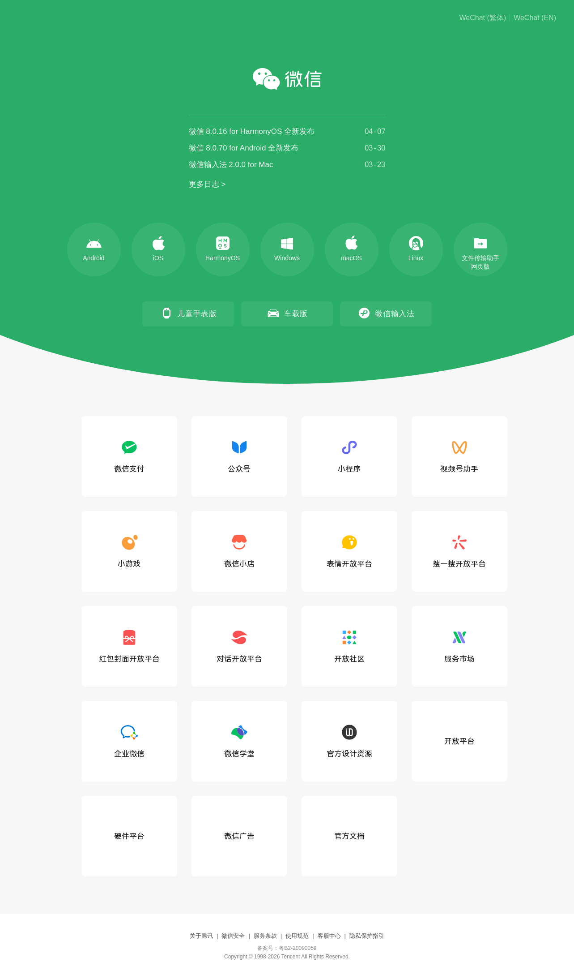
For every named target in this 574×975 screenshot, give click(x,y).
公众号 (239, 455)
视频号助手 (459, 455)
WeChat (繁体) (482, 17)
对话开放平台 (239, 645)
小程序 (349, 455)
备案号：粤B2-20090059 (286, 948)
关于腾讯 (201, 935)
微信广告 (239, 836)
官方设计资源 (349, 740)
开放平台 (459, 741)
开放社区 (349, 645)
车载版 (287, 313)
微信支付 (129, 455)
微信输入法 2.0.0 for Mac (231, 164)
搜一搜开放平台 (459, 550)
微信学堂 (239, 740)
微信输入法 (386, 313)
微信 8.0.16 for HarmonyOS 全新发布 (252, 131)
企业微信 (129, 740)
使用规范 (297, 935)
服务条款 (265, 935)
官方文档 (349, 836)
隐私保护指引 (366, 935)
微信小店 (239, 550)
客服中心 (329, 935)
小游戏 (129, 550)
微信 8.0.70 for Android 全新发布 (244, 148)
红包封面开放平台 (129, 645)
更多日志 (204, 184)
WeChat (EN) (535, 17)
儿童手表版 (188, 313)
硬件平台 (129, 836)
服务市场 (459, 645)
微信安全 (233, 935)
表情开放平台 (349, 550)
